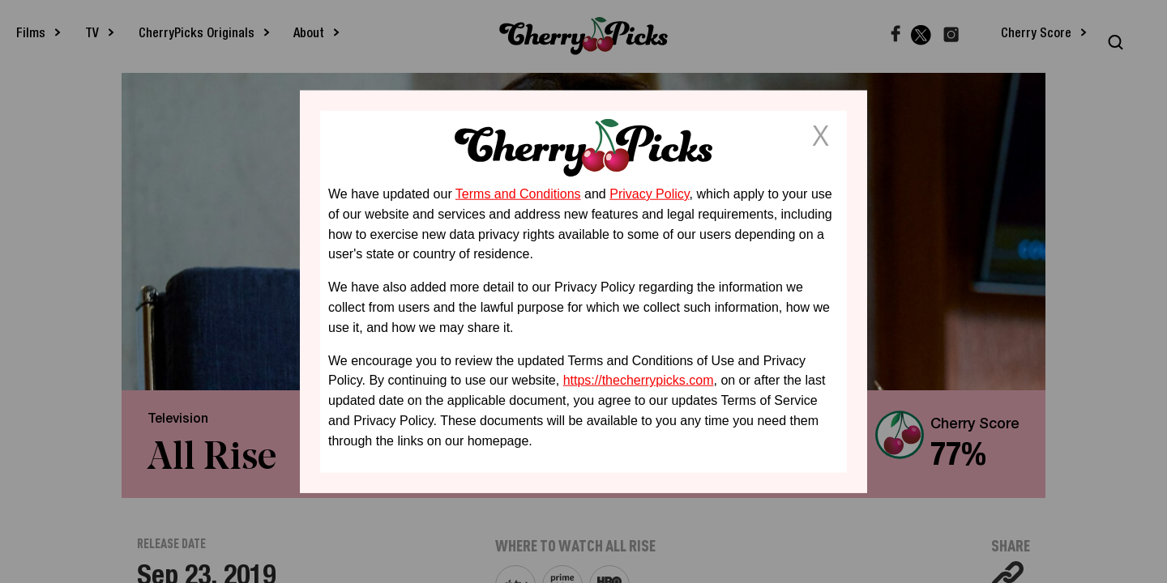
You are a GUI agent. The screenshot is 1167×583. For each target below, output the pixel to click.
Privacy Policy (649, 194)
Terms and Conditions (518, 194)
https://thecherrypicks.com (638, 380)
